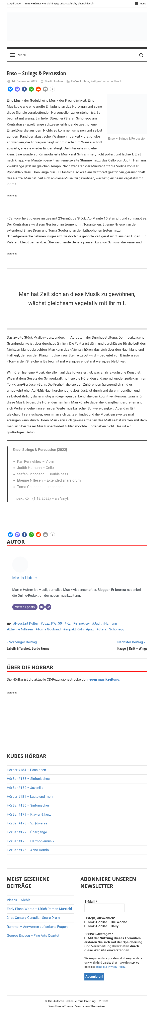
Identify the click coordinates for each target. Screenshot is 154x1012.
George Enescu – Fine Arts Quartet (33, 935)
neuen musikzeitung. (103, 679)
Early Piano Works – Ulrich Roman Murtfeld (39, 909)
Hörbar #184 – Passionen (26, 770)
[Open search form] (141, 55)
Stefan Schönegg (111, 629)
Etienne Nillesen (21, 629)
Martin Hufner (54, 81)
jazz (91, 629)
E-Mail (90, 902)
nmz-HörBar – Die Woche (105, 922)
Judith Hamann (105, 623)
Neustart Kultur (26, 623)
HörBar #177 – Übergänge (27, 832)
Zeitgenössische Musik (106, 81)
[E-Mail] (42, 607)
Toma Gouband (49, 629)
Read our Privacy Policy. (111, 966)
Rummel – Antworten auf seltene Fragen (37, 927)
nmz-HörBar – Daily (101, 926)
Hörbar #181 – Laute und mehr (30, 796)
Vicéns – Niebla (18, 900)
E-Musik (76, 81)
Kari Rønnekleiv (78, 623)
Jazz (86, 81)
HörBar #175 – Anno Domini (28, 850)
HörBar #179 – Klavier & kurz (29, 814)
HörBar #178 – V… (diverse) (28, 823)
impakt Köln (74, 629)
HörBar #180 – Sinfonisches (28, 805)
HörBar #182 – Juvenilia (25, 788)
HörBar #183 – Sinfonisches (28, 779)
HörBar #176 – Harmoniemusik (30, 841)
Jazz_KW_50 (52, 623)
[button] (10, 89)
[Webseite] (48, 607)
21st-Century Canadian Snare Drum (33, 918)
